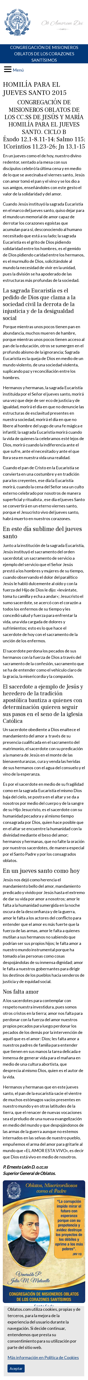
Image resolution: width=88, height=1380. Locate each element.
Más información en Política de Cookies (43, 1357)
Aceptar (16, 1368)
